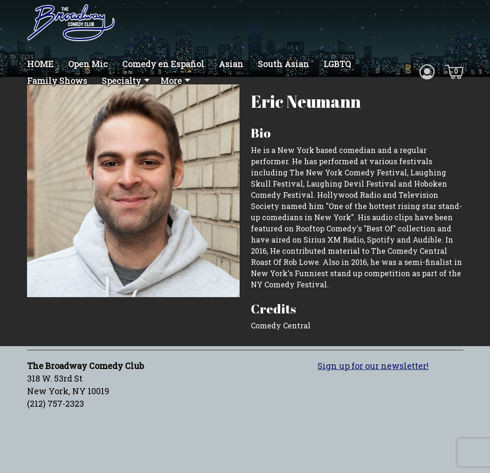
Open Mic (88, 64)
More (171, 80)
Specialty (121, 80)
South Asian (283, 64)
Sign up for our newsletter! (372, 365)
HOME (40, 64)
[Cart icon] (454, 71)
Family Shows (57, 80)
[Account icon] (427, 71)
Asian (231, 64)
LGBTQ (337, 64)
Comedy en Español (163, 64)
